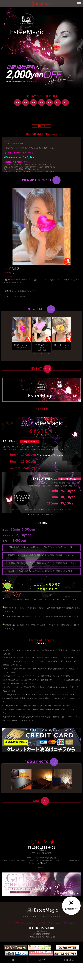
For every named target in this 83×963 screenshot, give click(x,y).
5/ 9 (41, 102)
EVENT (58, 923)
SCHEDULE (30, 923)
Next (70, 333)
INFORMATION (18, 923)
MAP (65, 923)
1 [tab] (34, 353)
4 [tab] (45, 353)
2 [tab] (38, 353)
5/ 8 (33, 102)
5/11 (57, 102)
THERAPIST (41, 923)
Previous (12, 333)
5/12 (65, 102)
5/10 (49, 102)
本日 (17, 102)
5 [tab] (48, 353)
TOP (8, 923)
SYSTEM (50, 923)
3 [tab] (41, 353)
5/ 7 (25, 102)
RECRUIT (72, 923)
